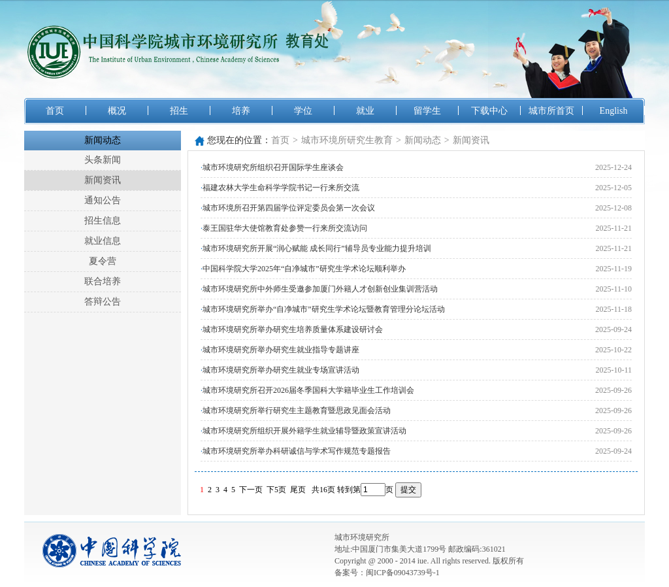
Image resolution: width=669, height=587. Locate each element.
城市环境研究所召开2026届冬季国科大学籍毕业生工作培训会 (308, 390)
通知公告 (102, 200)
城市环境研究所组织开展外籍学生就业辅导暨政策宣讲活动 (304, 430)
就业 (365, 111)
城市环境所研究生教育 (347, 140)
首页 (55, 111)
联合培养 (102, 281)
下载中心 (489, 111)
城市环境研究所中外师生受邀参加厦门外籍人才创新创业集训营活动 (320, 289)
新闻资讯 (102, 180)
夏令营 (102, 261)
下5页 (276, 489)
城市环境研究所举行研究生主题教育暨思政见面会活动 (297, 410)
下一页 (251, 489)
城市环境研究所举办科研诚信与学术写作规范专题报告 (297, 451)
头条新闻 (102, 160)
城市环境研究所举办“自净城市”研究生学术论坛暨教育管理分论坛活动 (324, 309)
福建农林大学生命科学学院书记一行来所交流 (281, 187)
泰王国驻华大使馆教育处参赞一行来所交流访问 (285, 228)
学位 (303, 111)
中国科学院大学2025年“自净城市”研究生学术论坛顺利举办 (304, 268)
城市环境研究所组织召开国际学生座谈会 (273, 167)
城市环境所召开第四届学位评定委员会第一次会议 (289, 207)
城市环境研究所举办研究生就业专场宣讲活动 (281, 370)
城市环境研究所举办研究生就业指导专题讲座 (281, 349)
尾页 (298, 489)
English (614, 111)
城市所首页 (551, 111)
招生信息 (102, 221)
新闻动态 (102, 140)
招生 (179, 111)
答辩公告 (102, 302)
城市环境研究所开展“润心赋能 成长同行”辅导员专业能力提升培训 (317, 248)
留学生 (427, 111)
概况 (117, 111)
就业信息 (102, 241)
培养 (241, 111)
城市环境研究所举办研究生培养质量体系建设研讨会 (293, 329)
